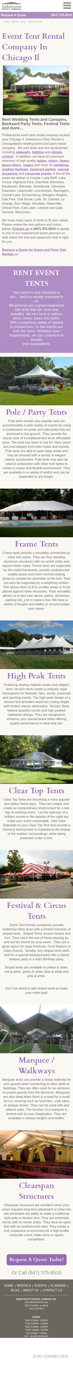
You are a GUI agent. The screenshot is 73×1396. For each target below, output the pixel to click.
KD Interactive (47, 1378)
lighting (38, 152)
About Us (31, 1290)
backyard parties (43, 169)
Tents (23, 21)
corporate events (38, 173)
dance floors (11, 165)
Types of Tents (35, 21)
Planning (58, 1285)
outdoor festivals (15, 169)
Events (40, 1285)
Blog (15, 1290)
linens (64, 161)
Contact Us (52, 1290)
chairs (53, 161)
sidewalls (23, 152)
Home (7, 21)
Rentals (15, 21)
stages (28, 165)
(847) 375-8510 (61, 15)
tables (42, 161)
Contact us (20, 229)
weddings (61, 165)
